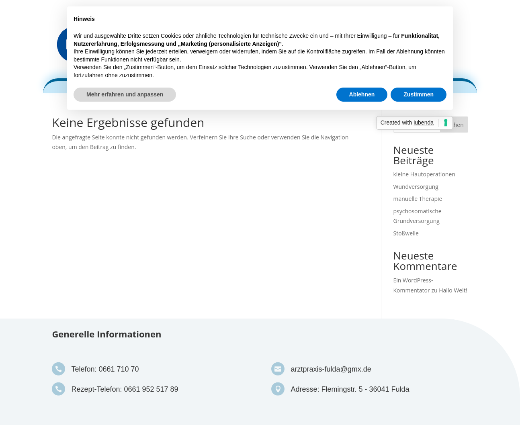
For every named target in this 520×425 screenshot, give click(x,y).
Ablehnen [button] (362, 94)
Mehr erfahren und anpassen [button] (124, 94)
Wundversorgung (415, 186)
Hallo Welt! (453, 290)
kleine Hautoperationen (424, 174)
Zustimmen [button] (418, 94)
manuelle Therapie (417, 198)
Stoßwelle (405, 233)
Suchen (454, 125)
